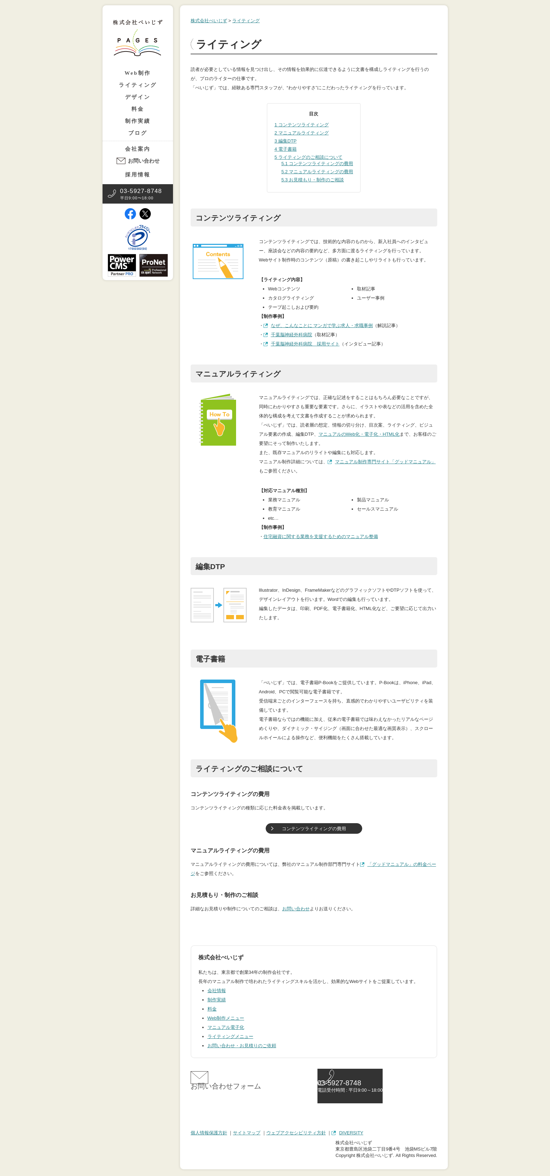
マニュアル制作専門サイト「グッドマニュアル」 (385, 461)
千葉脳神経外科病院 (291, 334)
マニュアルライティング (301, 132)
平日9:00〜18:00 (141, 194)
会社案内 (137, 149)
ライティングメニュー (230, 1036)
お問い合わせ (144, 161)
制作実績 (137, 121)
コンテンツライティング (301, 124)
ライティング (138, 85)
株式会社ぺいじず (209, 20)
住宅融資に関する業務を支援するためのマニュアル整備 (321, 536)
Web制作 (137, 73)
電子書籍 (285, 149)
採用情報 (137, 174)
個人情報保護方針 (209, 1134)
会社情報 (217, 990)
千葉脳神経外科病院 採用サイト (305, 343)
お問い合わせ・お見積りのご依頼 (242, 1045)
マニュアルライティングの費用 (317, 171)
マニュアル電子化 (226, 1027)
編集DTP (285, 141)
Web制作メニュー (226, 1018)
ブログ (137, 133)
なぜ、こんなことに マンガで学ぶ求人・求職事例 (322, 325)
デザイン (137, 97)
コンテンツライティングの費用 (317, 163)
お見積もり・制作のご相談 (312, 179)
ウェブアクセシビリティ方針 (296, 1134)
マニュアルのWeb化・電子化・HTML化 (359, 434)
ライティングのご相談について (308, 157)
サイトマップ (246, 1134)
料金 (137, 109)
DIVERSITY (351, 1134)
